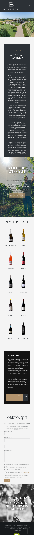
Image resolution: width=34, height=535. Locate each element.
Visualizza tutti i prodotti (15, 397)
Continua (14, 195)
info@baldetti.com (17, 530)
